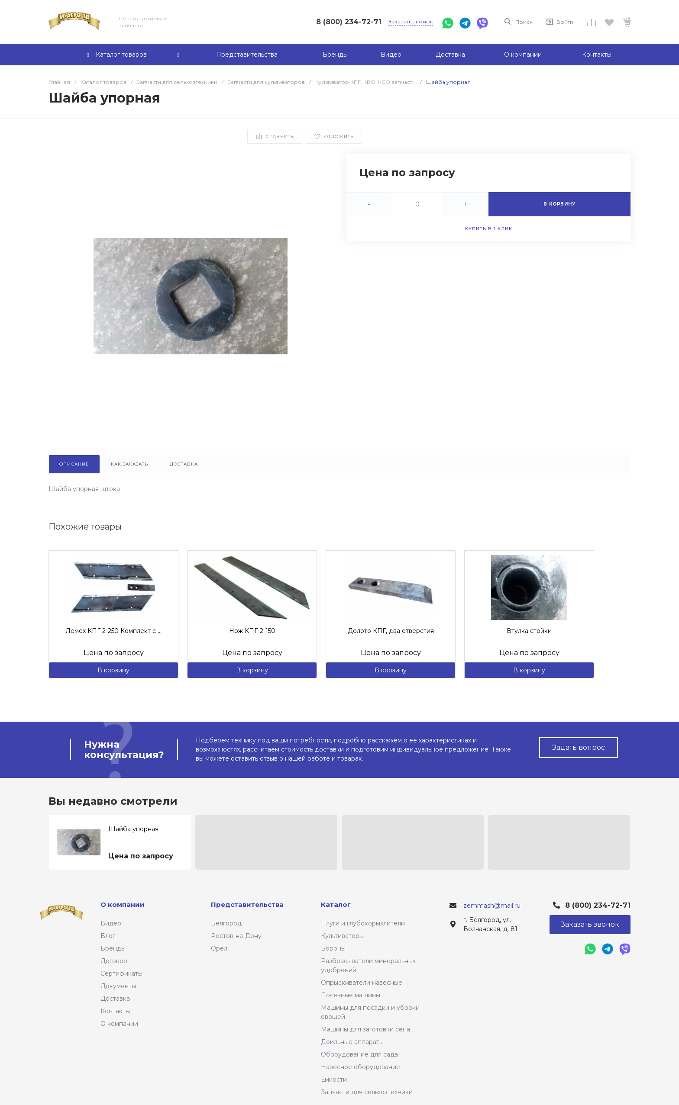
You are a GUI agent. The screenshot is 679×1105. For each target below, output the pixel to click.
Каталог (336, 904)
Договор (113, 961)
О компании (119, 1024)
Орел (219, 948)
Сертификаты (121, 973)
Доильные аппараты (352, 1042)
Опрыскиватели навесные (361, 982)
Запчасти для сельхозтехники (367, 1092)
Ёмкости (334, 1079)
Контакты (115, 1011)
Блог (107, 936)
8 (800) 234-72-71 (349, 22)
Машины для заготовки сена (365, 1029)
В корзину (113, 670)
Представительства (247, 904)
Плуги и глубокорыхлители (363, 923)
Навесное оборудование (360, 1067)
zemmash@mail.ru (492, 905)
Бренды (113, 948)
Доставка (115, 998)
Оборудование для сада (359, 1054)
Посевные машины (350, 995)
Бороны (333, 948)
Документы (118, 986)
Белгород (226, 923)
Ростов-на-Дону (236, 936)
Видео (110, 923)
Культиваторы (342, 936)
